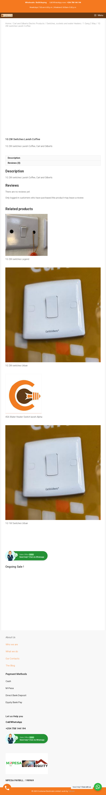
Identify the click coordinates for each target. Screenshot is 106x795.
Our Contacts (12, 658)
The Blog (10, 665)
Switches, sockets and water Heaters (63, 23)
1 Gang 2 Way (89, 23)
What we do (12, 651)
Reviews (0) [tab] (14, 163)
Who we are (12, 644)
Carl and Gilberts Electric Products (28, 23)
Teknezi (71, 791)
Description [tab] (14, 158)
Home (8, 23)
